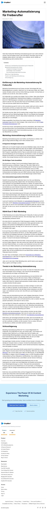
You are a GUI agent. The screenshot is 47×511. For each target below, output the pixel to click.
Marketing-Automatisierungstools (21, 203)
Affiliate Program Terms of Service (37, 503)
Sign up (3, 493)
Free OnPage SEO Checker (7, 470)
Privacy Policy (18, 501)
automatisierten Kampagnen (32, 201)
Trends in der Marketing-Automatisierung (14, 76)
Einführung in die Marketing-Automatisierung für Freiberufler (19, 65)
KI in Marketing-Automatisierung (35, 315)
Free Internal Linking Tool (7, 474)
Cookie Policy (26, 501)
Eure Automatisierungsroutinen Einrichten (16, 72)
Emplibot (22, 354)
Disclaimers (24, 503)
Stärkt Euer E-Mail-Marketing (12, 74)
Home (2, 487)
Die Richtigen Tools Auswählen (13, 70)
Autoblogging (4, 443)
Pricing (2, 491)
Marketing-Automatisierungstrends (12, 313)
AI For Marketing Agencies (7, 445)
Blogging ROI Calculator (6, 476)
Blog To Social (4, 457)
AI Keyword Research (6, 447)
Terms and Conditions (36, 501)
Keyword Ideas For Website (7, 472)
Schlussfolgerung (9, 77)
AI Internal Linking (5, 453)
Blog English (4, 464)
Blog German (4, 466)
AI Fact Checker (4, 455)
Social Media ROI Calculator (7, 478)
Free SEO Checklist (5, 468)
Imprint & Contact (9, 501)
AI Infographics (4, 451)
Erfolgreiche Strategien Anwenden (14, 69)
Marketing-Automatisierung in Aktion (13, 67)
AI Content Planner (5, 449)
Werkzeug (5, 352)
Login (2, 495)
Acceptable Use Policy (7, 503)
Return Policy (17, 503)
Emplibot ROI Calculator (6, 480)
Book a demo (4, 489)
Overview (3, 440)
